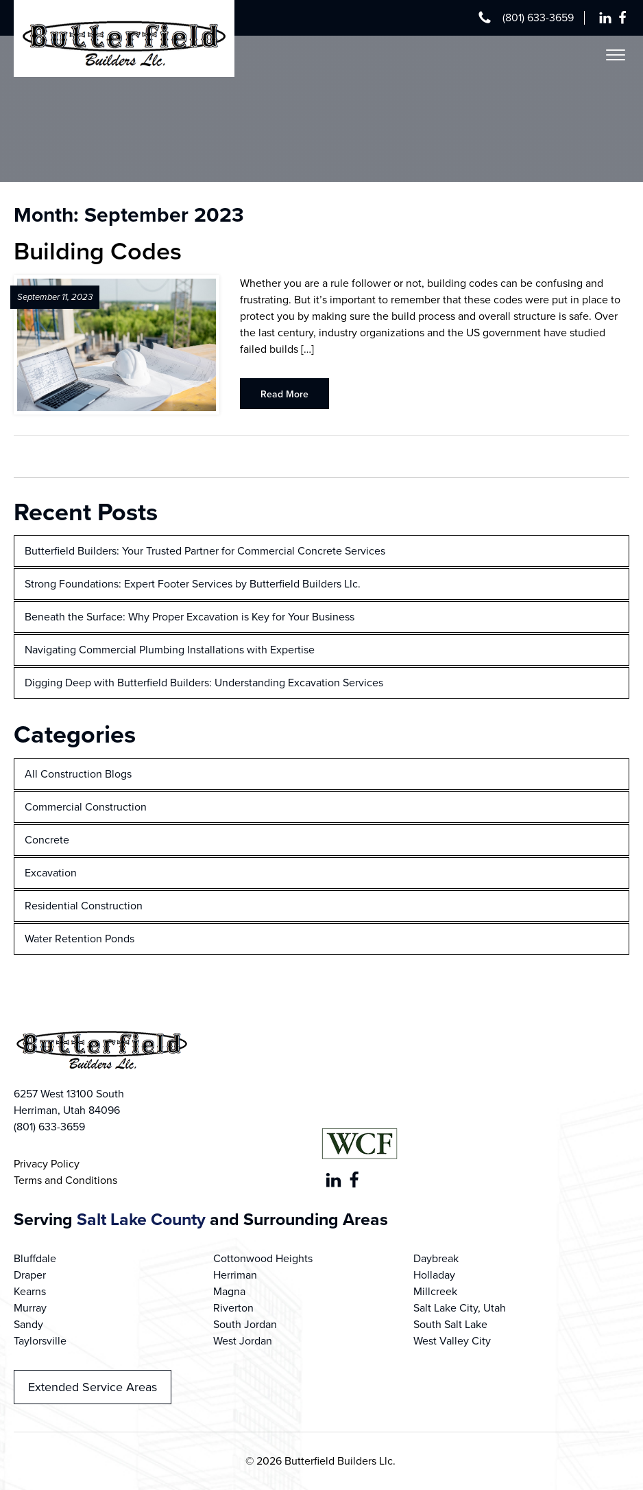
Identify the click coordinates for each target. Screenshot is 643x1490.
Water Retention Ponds (79, 938)
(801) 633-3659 (538, 17)
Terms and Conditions (65, 1180)
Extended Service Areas (92, 1387)
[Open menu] (615, 55)
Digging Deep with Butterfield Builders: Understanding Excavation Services (204, 682)
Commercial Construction (86, 807)
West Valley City (452, 1341)
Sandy (28, 1324)
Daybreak (436, 1258)
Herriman (235, 1275)
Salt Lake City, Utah (459, 1308)
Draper (30, 1275)
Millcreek (435, 1291)
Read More (284, 394)
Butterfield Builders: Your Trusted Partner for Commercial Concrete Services (205, 551)
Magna (229, 1291)
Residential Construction (84, 905)
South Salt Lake (450, 1324)
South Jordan (245, 1324)
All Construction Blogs (78, 774)
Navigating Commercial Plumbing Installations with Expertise (170, 649)
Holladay (434, 1275)
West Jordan (242, 1341)
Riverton (233, 1308)
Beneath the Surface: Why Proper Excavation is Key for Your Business (189, 617)
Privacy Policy (47, 1164)
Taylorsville (40, 1341)
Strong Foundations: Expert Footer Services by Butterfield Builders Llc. (193, 584)
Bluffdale (35, 1258)
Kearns (30, 1291)
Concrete (47, 840)
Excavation (51, 873)
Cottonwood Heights (263, 1258)
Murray (30, 1308)
